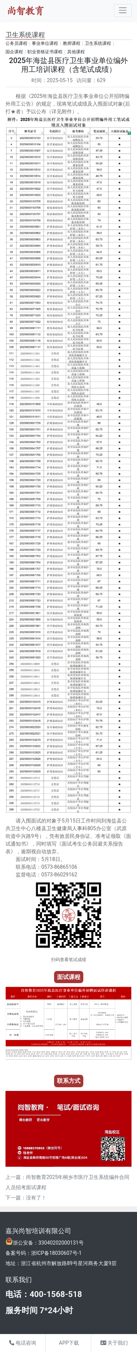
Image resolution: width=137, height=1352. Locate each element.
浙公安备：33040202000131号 (48, 1243)
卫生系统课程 (98, 43)
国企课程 (14, 51)
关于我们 (114, 1343)
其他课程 (76, 51)
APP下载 (68, 1343)
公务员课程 (16, 43)
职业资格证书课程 (44, 51)
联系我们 (18, 1279)
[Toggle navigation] (123, 10)
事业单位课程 (45, 43)
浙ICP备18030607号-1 (56, 1253)
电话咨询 (22, 1343)
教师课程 (71, 43)
